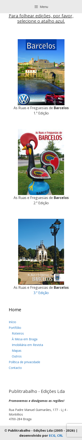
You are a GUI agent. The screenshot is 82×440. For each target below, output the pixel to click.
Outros (17, 356)
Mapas (16, 350)
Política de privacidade (24, 362)
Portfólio (15, 328)
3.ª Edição (41, 292)
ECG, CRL (56, 435)
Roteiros (18, 333)
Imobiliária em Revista (27, 345)
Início (12, 322)
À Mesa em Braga (24, 339)
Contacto (15, 368)
